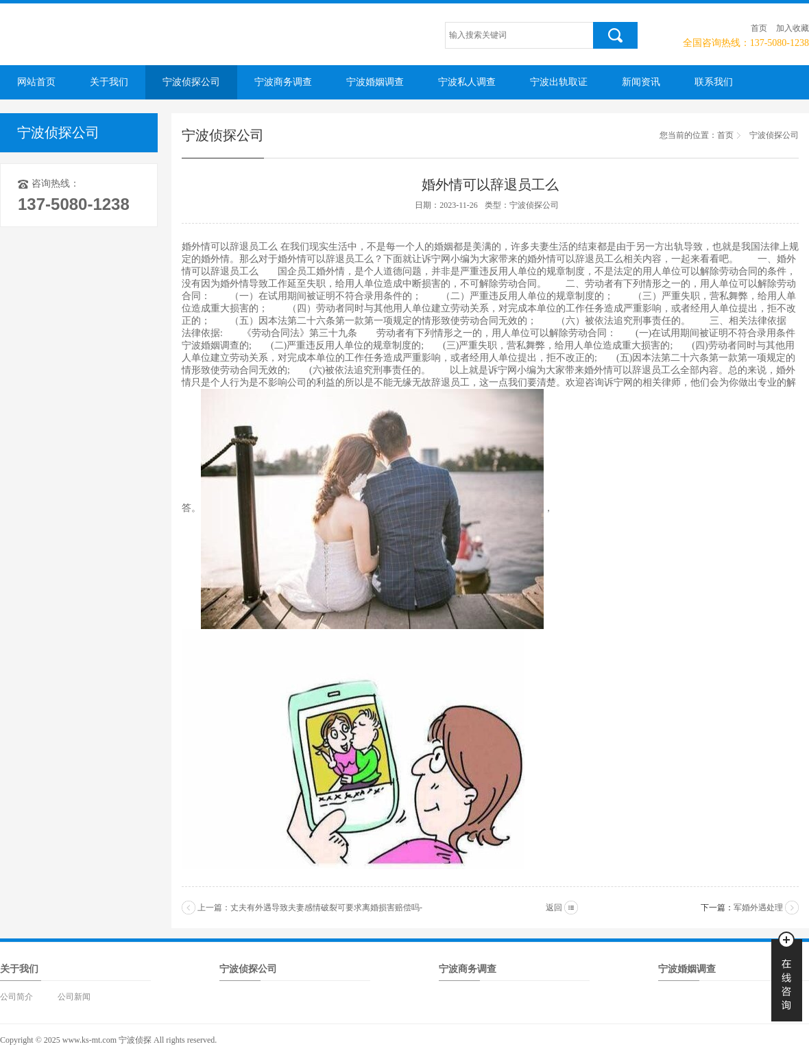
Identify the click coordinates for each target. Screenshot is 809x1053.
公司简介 (16, 997)
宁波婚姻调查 (375, 82)
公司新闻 (74, 997)
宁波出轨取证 (559, 82)
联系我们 (714, 82)
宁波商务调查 (283, 82)
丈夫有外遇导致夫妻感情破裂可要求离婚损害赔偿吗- (326, 907)
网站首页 (36, 82)
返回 (554, 907)
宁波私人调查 (467, 82)
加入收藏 (792, 28)
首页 (759, 28)
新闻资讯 (641, 82)
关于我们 (109, 82)
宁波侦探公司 (191, 82)
